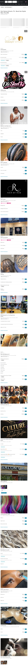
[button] (6, 2)
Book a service (4, 492)
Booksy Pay (3, 203)
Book (25, 54)
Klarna (9, 203)
